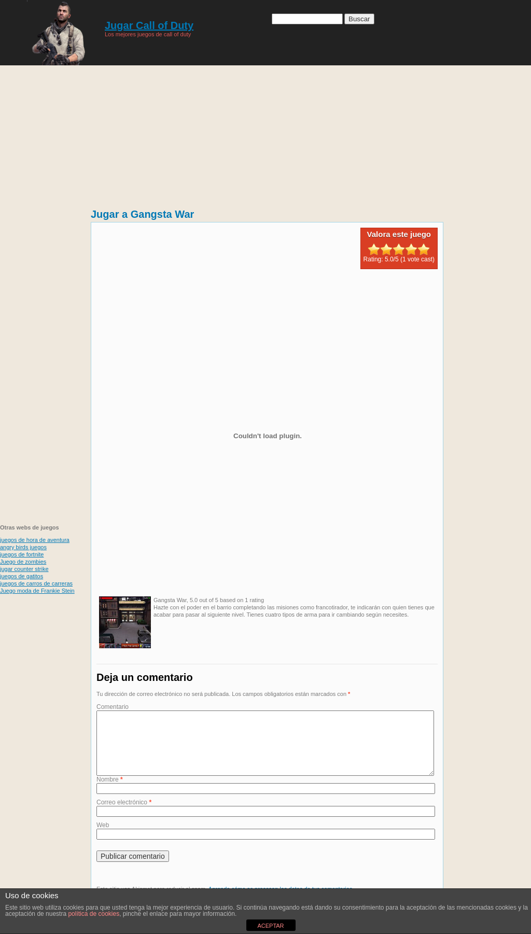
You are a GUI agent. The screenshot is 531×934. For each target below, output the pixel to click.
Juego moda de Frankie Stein (37, 591)
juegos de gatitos (21, 576)
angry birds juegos (23, 547)
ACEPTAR (270, 926)
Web (102, 837)
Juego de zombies (23, 562)
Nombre (109, 792)
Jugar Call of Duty (149, 25)
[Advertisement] (266, 132)
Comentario (112, 706)
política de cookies (93, 913)
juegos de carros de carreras (36, 583)
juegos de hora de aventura (34, 540)
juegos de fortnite (22, 554)
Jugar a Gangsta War (142, 214)
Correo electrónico (123, 814)
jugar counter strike (24, 569)
